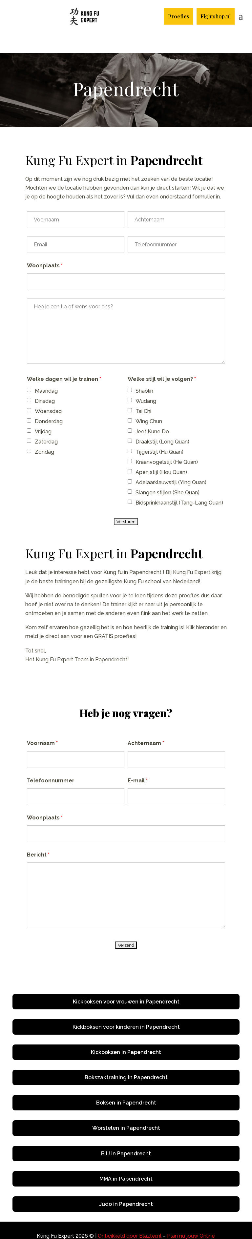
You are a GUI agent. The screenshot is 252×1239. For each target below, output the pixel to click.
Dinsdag (45, 381)
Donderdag (49, 401)
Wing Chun (149, 401)
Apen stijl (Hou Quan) (161, 452)
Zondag (44, 431)
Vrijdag (43, 411)
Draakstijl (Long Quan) (162, 421)
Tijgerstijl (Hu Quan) (159, 431)
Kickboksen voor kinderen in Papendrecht (126, 1006)
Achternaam (146, 723)
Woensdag (48, 391)
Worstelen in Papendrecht (126, 1108)
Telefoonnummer (50, 760)
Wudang (146, 381)
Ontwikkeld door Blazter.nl (129, 1215)
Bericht (38, 834)
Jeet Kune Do (152, 411)
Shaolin (144, 370)
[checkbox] (29, 369)
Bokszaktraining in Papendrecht (126, 1057)
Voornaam (42, 723)
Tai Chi (143, 391)
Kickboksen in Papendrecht (126, 1032)
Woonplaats (45, 245)
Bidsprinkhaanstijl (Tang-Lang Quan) (179, 482)
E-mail (138, 760)
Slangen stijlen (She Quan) (168, 472)
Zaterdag (46, 421)
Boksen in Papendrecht (126, 1082)
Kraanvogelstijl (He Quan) (167, 442)
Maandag (46, 370)
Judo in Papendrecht (126, 1184)
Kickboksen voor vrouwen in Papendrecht (126, 981)
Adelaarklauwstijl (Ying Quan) (171, 462)
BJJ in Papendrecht (126, 1133)
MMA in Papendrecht (126, 1158)
